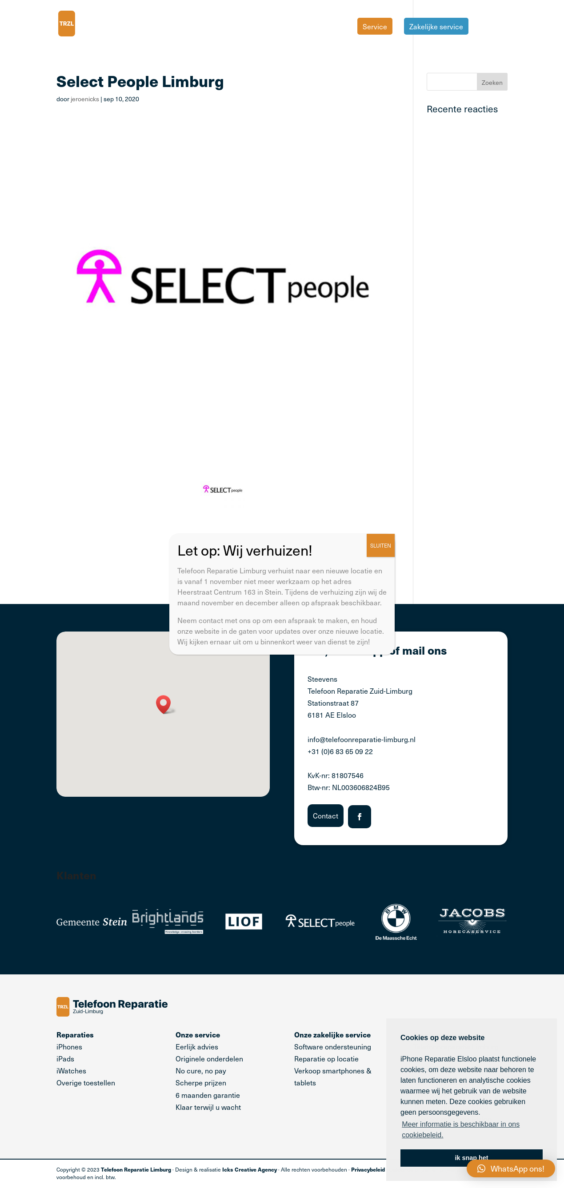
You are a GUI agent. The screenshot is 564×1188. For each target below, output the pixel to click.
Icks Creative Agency (249, 1169)
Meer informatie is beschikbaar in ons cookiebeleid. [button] (461, 1129)
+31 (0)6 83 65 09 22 (340, 751)
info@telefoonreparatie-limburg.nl (362, 739)
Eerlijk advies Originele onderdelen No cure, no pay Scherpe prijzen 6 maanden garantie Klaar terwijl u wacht (209, 1070)
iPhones (69, 1046)
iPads (65, 1058)
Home (336, 27)
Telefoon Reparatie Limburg (136, 1169)
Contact (325, 815)
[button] (166, 704)
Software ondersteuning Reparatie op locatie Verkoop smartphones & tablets (333, 1058)
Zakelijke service (436, 26)
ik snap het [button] (471, 1157)
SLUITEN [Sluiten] (380, 545)
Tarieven (494, 27)
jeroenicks (85, 98)
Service (375, 26)
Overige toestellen (85, 1082)
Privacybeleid (368, 1169)
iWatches (71, 1070)
